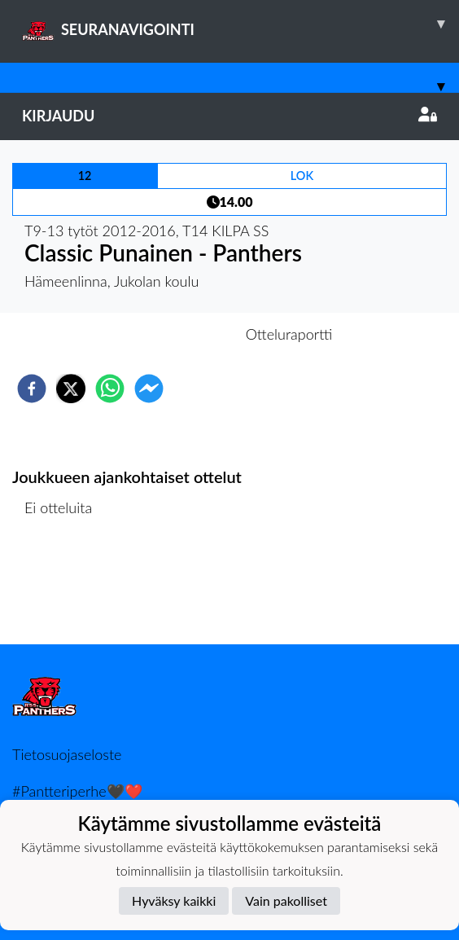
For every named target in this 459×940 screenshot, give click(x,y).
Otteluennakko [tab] (173, 334)
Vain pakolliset (286, 900)
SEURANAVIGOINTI (240, 23)
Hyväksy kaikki (174, 900)
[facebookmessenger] (149, 388)
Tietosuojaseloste (66, 754)
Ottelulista (64, 589)
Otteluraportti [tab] (289, 334)
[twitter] (70, 388)
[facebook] (31, 388)
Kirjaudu (229, 116)
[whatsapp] (110, 388)
